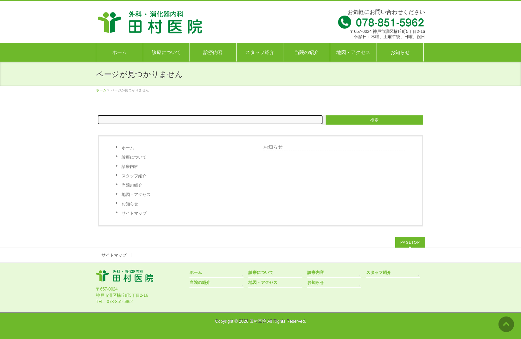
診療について (134, 157)
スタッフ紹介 (134, 175)
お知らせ (130, 204)
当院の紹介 (132, 185)
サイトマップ (134, 213)
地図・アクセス (136, 194)
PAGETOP (410, 242)
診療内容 (130, 166)
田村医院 (257, 321)
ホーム (128, 147)
